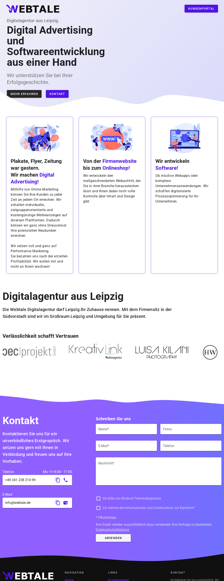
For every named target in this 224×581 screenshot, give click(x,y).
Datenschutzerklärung (112, 530)
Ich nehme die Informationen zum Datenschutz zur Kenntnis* (149, 508)
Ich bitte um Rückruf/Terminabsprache (132, 498)
